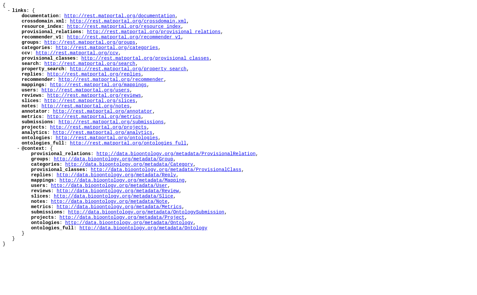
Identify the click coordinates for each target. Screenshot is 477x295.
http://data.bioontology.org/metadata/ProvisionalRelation (175, 182)
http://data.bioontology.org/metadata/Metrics (119, 245)
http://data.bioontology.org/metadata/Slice (113, 232)
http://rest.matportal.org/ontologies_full (128, 169)
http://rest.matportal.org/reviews (94, 113)
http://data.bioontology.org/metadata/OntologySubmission (146, 251)
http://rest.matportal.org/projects (98, 151)
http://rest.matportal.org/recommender (111, 94)
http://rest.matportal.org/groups (89, 50)
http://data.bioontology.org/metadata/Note (109, 239)
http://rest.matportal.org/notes (85, 125)
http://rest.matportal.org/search (89, 75)
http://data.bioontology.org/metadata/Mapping (122, 213)
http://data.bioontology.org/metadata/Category (129, 195)
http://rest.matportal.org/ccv (77, 62)
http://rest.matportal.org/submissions (111, 144)
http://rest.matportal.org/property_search (128, 81)
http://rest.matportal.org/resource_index (124, 31)
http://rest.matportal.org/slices (89, 119)
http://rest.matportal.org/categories (107, 56)
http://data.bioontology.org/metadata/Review (118, 226)
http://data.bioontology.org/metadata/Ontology (129, 264)
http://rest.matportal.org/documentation (119, 18)
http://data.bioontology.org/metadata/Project (122, 258)
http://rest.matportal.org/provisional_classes (145, 69)
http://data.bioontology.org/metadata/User (109, 220)
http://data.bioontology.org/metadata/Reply (116, 207)
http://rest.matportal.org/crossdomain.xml (128, 25)
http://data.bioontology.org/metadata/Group (113, 188)
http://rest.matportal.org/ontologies (107, 163)
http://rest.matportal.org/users (85, 106)
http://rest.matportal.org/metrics (94, 138)
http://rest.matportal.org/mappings (98, 100)
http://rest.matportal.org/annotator (102, 132)
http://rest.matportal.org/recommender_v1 (124, 43)
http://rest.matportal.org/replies (94, 88)
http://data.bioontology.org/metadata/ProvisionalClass (166, 201)
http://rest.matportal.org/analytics (102, 157)
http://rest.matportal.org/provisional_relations (153, 37)
